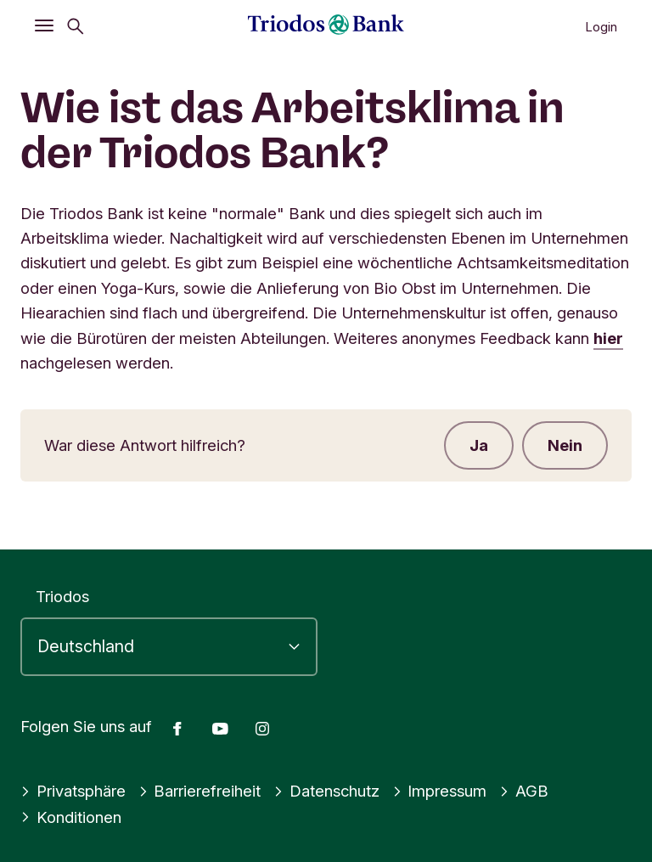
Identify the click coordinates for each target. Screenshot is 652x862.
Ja (478, 445)
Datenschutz (326, 790)
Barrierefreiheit (199, 790)
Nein (565, 445)
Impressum (439, 790)
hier (608, 338)
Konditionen (70, 817)
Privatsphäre (73, 790)
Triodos (62, 596)
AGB (523, 790)
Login (601, 27)
